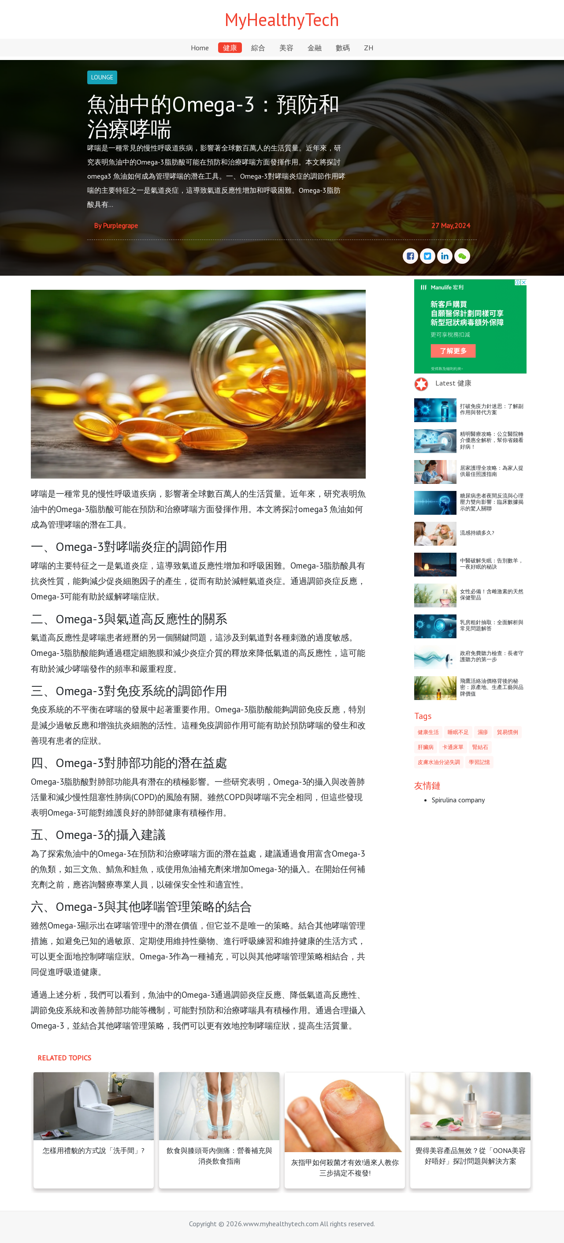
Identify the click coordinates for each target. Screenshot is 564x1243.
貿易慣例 (507, 732)
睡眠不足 (458, 732)
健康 (230, 47)
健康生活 (428, 732)
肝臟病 (426, 747)
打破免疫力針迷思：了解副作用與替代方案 (491, 409)
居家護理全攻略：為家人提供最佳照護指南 (491, 470)
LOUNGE (102, 77)
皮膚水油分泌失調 (439, 762)
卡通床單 (453, 747)
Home (200, 47)
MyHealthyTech (282, 19)
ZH (368, 47)
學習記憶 (479, 762)
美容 (286, 47)
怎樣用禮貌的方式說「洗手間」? (94, 1150)
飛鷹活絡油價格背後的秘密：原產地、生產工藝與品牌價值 (491, 687)
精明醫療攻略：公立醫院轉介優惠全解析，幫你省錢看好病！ (491, 440)
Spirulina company (458, 799)
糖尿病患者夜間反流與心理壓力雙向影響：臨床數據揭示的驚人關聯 (491, 502)
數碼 (343, 47)
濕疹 (483, 732)
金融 (315, 47)
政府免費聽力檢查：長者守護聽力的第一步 (491, 656)
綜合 (258, 47)
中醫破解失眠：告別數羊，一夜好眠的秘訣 (491, 563)
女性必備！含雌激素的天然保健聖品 (491, 594)
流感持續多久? (477, 532)
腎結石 (480, 747)
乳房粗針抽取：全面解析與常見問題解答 (491, 625)
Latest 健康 (453, 382)
